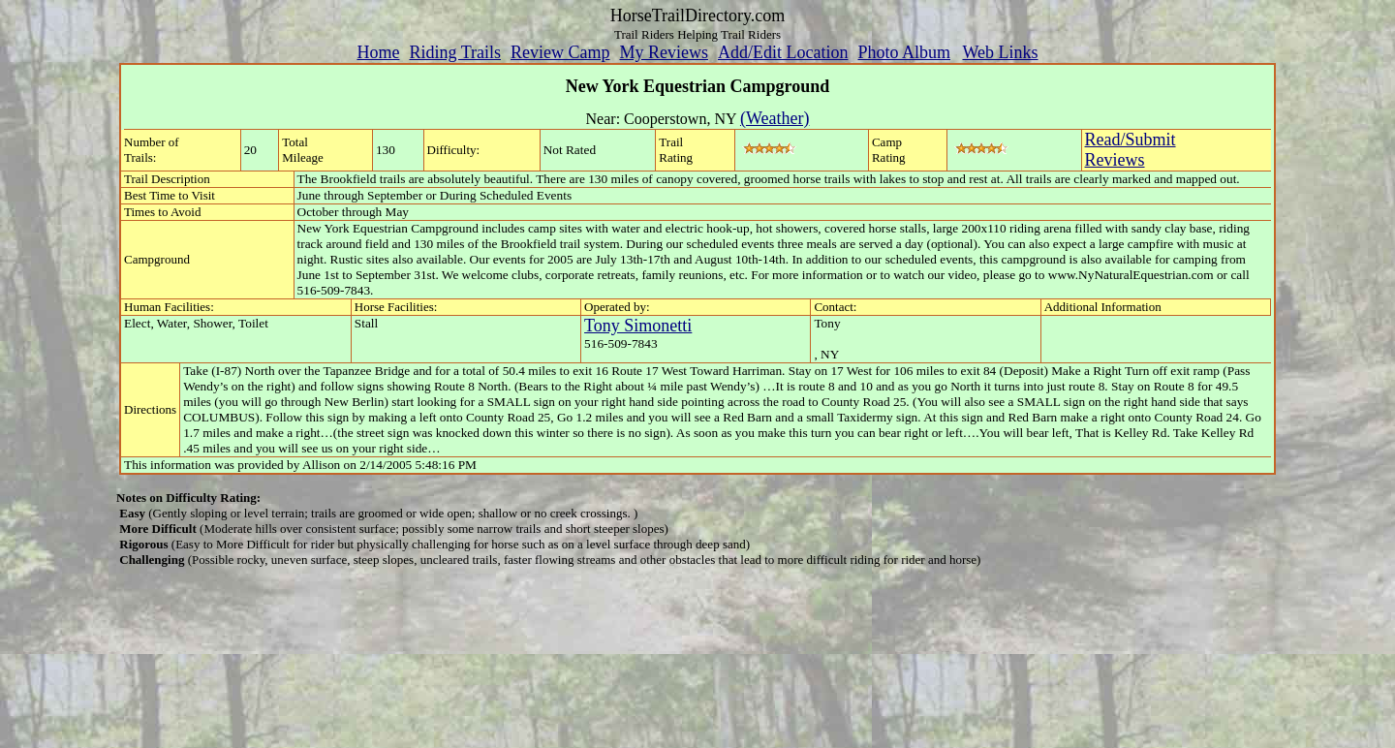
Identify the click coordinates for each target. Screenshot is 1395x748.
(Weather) (775, 118)
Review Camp (560, 52)
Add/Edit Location (783, 52)
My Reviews (663, 52)
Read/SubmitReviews (1130, 150)
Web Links (1000, 52)
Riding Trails (455, 52)
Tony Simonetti (638, 325)
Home (377, 52)
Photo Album (903, 52)
